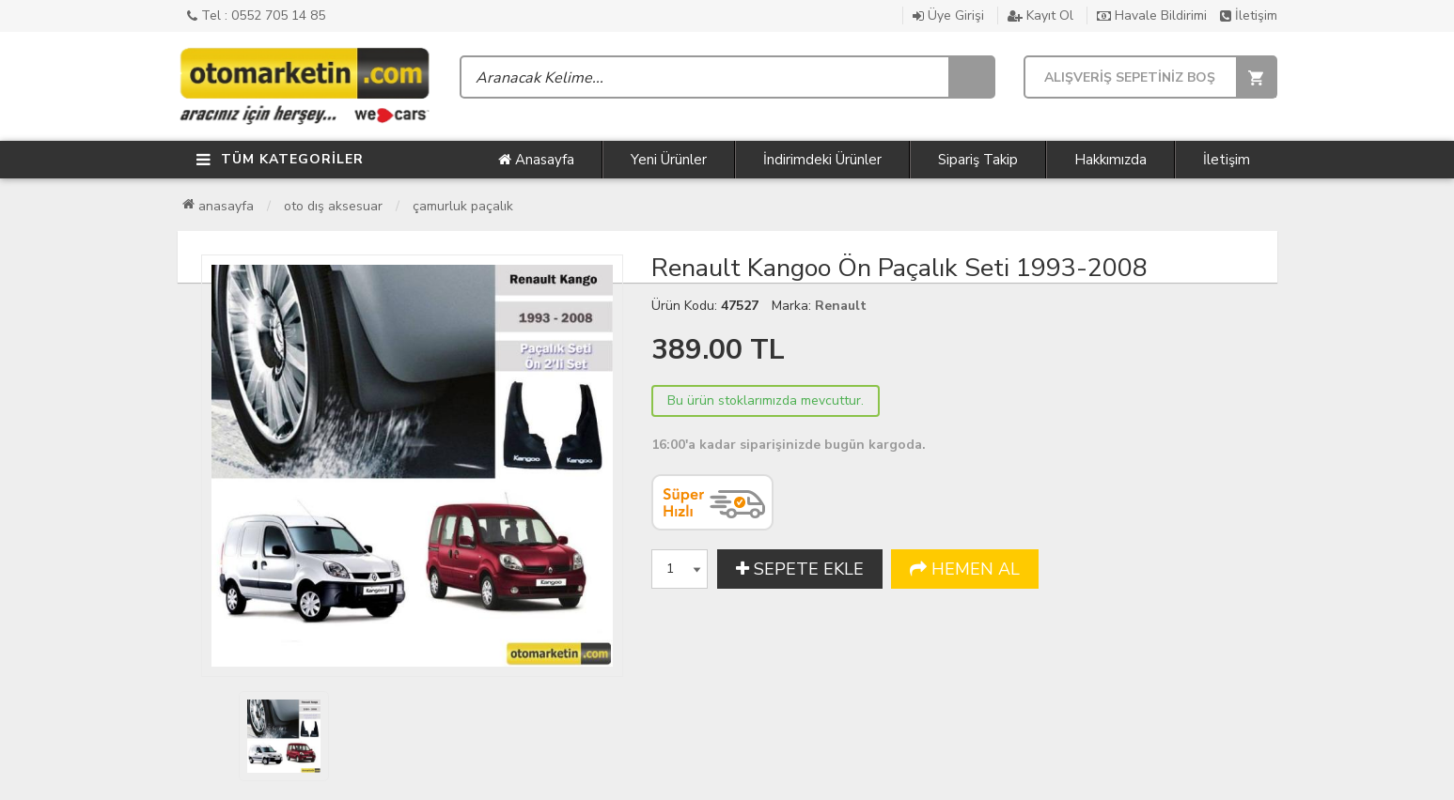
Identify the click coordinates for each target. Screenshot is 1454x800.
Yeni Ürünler (669, 159)
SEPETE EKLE (800, 569)
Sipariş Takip (978, 159)
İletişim (1248, 15)
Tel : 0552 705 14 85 (256, 15)
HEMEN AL (965, 569)
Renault (841, 306)
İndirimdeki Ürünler (822, 159)
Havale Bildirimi (1152, 15)
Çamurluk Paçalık (463, 206)
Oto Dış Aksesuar (333, 206)
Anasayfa (536, 159)
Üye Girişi (948, 15)
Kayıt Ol (1040, 15)
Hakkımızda (1110, 159)
